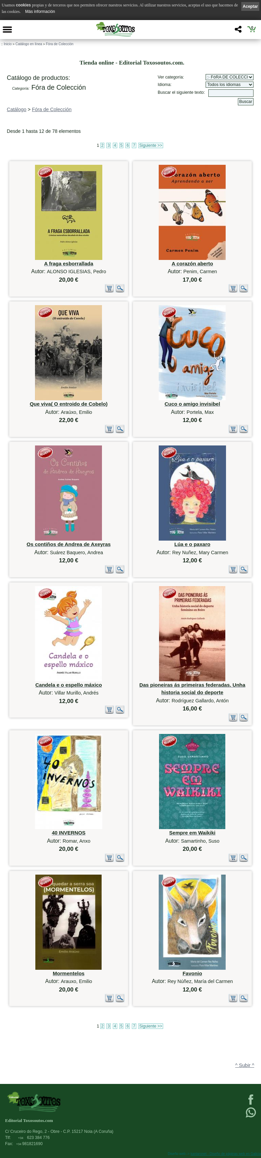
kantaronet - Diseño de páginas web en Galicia (226, 1154)
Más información (40, 11)
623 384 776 (34, 1137)
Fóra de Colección (59, 44)
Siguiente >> (150, 145)
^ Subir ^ (244, 1065)
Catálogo (17, 109)
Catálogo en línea (28, 44)
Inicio (8, 44)
